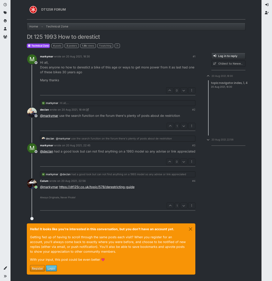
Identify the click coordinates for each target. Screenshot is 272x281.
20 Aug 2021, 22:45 (78, 145)
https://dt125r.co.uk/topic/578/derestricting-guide (96, 187)
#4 (193, 180)
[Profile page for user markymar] (32, 59)
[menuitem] (266, 5)
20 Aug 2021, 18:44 (73, 109)
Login (51, 268)
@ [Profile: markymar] (49, 116)
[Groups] (5, 37)
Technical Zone (38, 45)
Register (37, 268)
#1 (194, 56)
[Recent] (5, 5)
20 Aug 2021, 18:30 (78, 56)
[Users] (5, 29)
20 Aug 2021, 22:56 (73, 180)
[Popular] (5, 21)
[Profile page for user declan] (32, 112)
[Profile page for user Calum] (32, 183)
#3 (193, 145)
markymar (46, 56)
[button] (5, 268)
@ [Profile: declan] (46, 151)
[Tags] (5, 13)
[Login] (266, 5)
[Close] (190, 229)
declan (44, 109)
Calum (44, 180)
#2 (193, 109)
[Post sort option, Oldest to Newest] (228, 64)
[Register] (266, 13)
